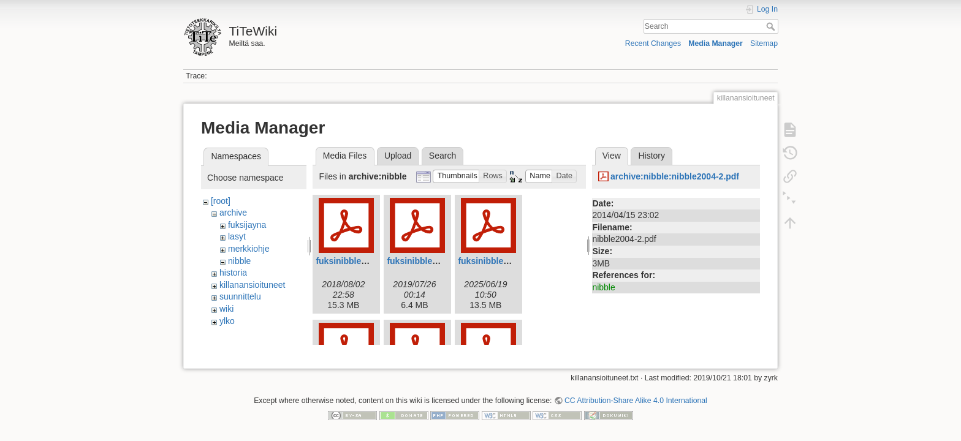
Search (772, 26)
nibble (239, 261)
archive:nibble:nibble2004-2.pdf (674, 176)
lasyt (237, 236)
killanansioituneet (252, 285)
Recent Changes (653, 43)
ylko (227, 321)
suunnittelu (240, 296)
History (651, 155)
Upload (397, 155)
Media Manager (715, 43)
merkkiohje (249, 249)
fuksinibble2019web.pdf (435, 261)
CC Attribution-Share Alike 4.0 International (635, 395)
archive (233, 212)
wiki (226, 309)
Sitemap (764, 43)
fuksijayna (247, 225)
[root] (220, 201)
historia (233, 272)
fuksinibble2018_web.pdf (366, 261)
